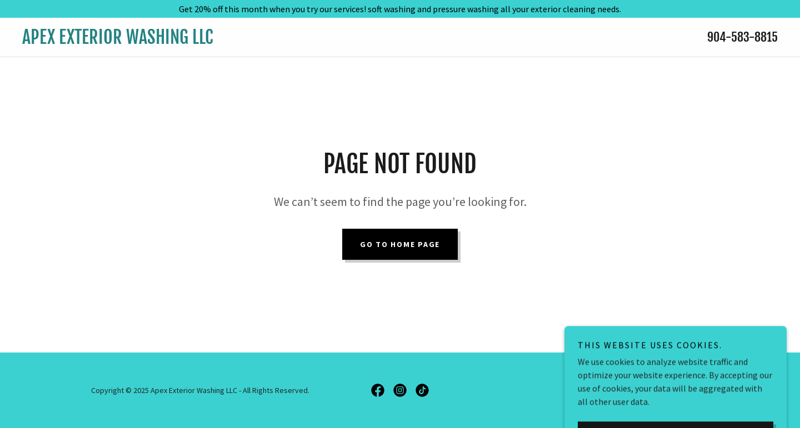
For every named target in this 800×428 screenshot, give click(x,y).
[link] (296, 40)
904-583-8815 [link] (742, 36)
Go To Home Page (400, 244)
